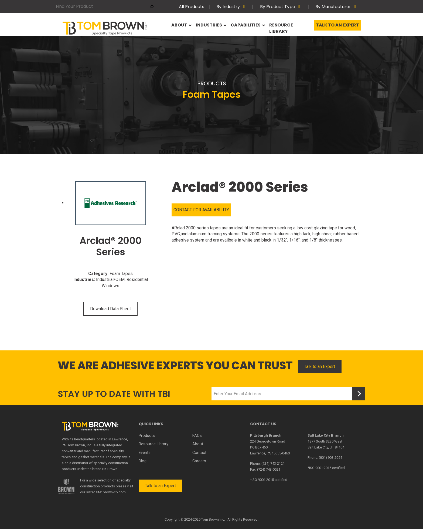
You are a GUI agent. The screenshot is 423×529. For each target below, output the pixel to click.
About (180, 27)
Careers (199, 460)
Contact (199, 452)
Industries (210, 27)
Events (144, 452)
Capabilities (247, 27)
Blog (142, 460)
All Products (191, 7)
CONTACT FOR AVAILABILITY (201, 209)
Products (146, 435)
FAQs (196, 435)
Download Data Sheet (110, 308)
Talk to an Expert (337, 27)
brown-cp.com (114, 492)
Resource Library (289, 27)
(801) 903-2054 (330, 458)
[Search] (151, 6)
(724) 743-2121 (273, 463)
